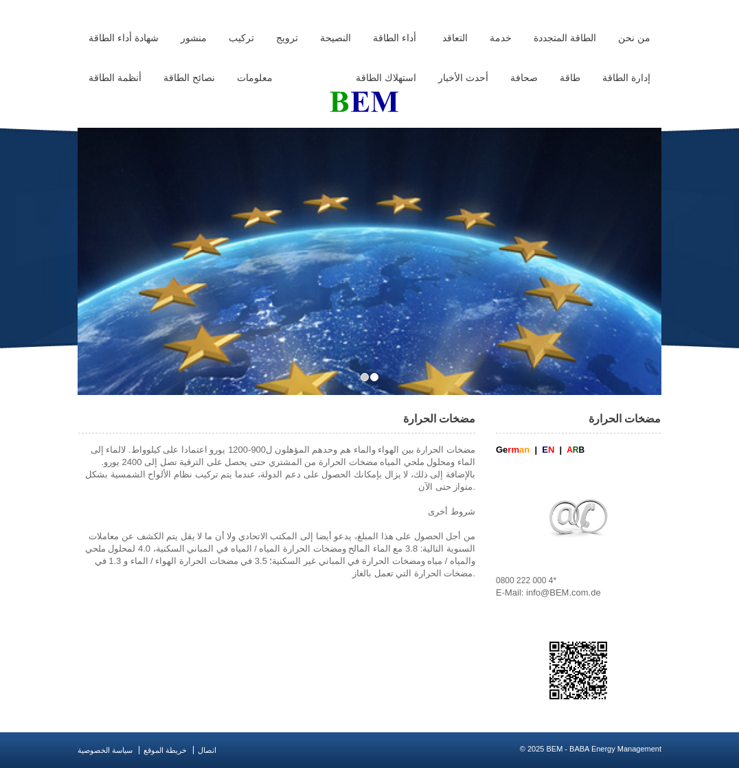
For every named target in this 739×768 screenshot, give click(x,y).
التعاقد (455, 37)
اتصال (207, 750)
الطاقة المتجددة (565, 37)
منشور (194, 37)
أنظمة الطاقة (115, 77)
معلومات (255, 77)
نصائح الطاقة (189, 77)
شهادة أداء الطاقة (124, 37)
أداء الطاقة (394, 37)
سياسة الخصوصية (105, 750)
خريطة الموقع (165, 750)
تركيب (241, 37)
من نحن (634, 37)
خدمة (501, 37)
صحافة (524, 77)
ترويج (287, 37)
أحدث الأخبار (463, 77)
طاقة (570, 77)
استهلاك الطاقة (386, 77)
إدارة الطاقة (626, 77)
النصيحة (335, 37)
